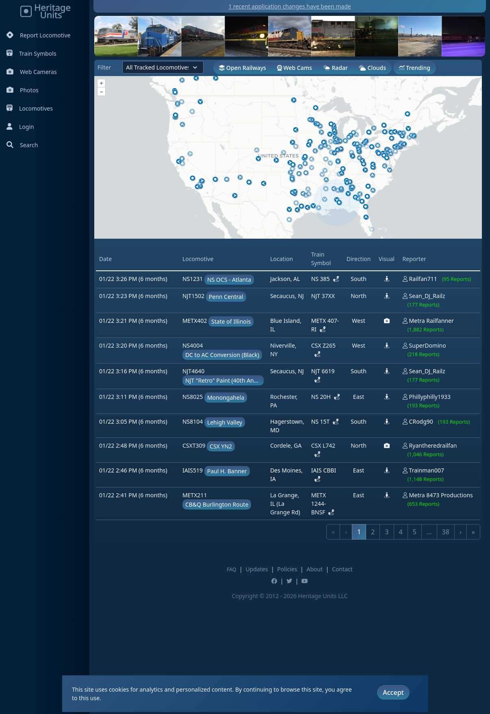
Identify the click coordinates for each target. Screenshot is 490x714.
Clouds (372, 68)
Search (22, 145)
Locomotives (30, 108)
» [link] (473, 645)
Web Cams (294, 68)
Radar (335, 68)
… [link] (429, 645)
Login (20, 127)
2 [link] (373, 645)
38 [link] (445, 645)
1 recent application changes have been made (289, 6)
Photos (23, 90)
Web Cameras (32, 72)
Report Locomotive (38, 35)
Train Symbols (31, 53)
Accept (393, 692)
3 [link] (386, 645)
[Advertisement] (288, 297)
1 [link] (359, 645)
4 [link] (401, 645)
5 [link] (414, 645)
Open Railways (242, 68)
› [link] (461, 645)
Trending (414, 68)
